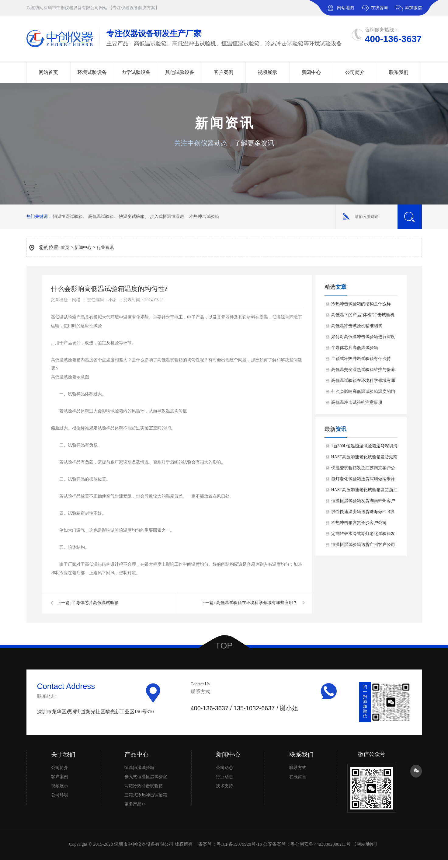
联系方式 (297, 767)
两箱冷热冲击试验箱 (143, 786)
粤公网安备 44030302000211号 (320, 844)
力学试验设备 (136, 72)
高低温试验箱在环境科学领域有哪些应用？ (256, 602)
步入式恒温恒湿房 (167, 216)
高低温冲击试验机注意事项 (356, 402)
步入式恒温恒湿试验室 (145, 776)
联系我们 (398, 72)
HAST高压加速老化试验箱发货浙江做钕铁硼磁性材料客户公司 (364, 491)
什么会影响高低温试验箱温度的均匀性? (363, 393)
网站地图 (345, 7)
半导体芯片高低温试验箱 (95, 602)
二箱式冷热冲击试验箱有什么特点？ (361, 360)
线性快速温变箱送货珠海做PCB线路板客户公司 (362, 513)
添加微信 (409, 10)
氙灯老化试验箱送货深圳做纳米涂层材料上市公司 (363, 480)
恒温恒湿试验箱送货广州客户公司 (363, 544)
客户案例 (223, 72)
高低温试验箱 (101, 216)
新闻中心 (311, 72)
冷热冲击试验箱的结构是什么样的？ (361, 305)
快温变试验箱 (131, 216)
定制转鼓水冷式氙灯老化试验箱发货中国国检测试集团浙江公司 (363, 535)
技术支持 (224, 786)
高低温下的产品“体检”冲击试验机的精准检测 (362, 316)
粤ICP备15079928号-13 (239, 844)
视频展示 (267, 72)
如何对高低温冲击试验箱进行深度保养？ (363, 338)
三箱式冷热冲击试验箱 (145, 795)
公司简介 (355, 72)
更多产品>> (135, 804)
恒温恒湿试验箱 (68, 216)
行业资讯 (105, 247)
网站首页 (48, 72)
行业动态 (224, 776)
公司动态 (224, 767)
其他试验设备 (179, 72)
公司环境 (59, 795)
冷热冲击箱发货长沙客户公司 (359, 522)
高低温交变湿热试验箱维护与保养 (363, 369)
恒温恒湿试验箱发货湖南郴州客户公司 (363, 502)
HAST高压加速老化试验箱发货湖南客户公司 (364, 459)
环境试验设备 (92, 72)
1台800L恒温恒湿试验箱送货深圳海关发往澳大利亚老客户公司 (364, 448)
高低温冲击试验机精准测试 (356, 325)
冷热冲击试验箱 (204, 216)
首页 (65, 247)
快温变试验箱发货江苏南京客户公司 (363, 470)
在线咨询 (379, 7)
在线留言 (297, 776)
